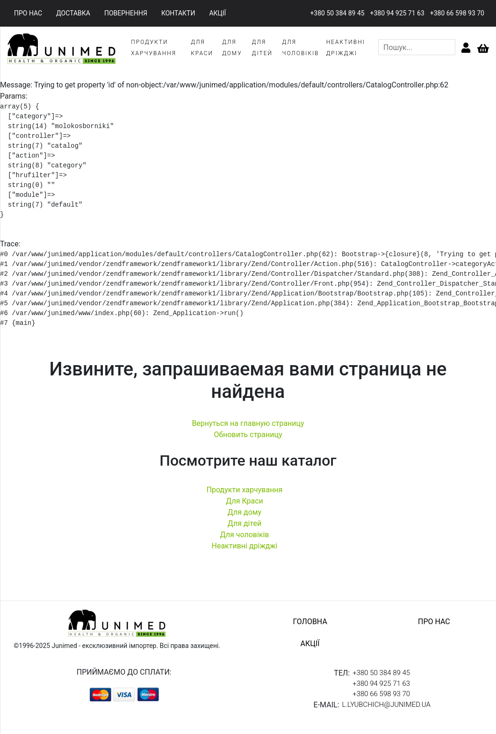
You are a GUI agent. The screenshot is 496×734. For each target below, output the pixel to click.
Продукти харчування (245, 489)
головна (310, 621)
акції (217, 13)
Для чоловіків (244, 534)
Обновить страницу (248, 434)
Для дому (244, 512)
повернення (125, 13)
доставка (73, 13)
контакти (178, 13)
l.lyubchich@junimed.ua (386, 704)
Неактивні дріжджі (244, 545)
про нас (28, 13)
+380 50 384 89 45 (337, 13)
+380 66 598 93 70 (457, 13)
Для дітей (245, 523)
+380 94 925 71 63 (397, 13)
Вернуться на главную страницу (248, 423)
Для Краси (244, 501)
